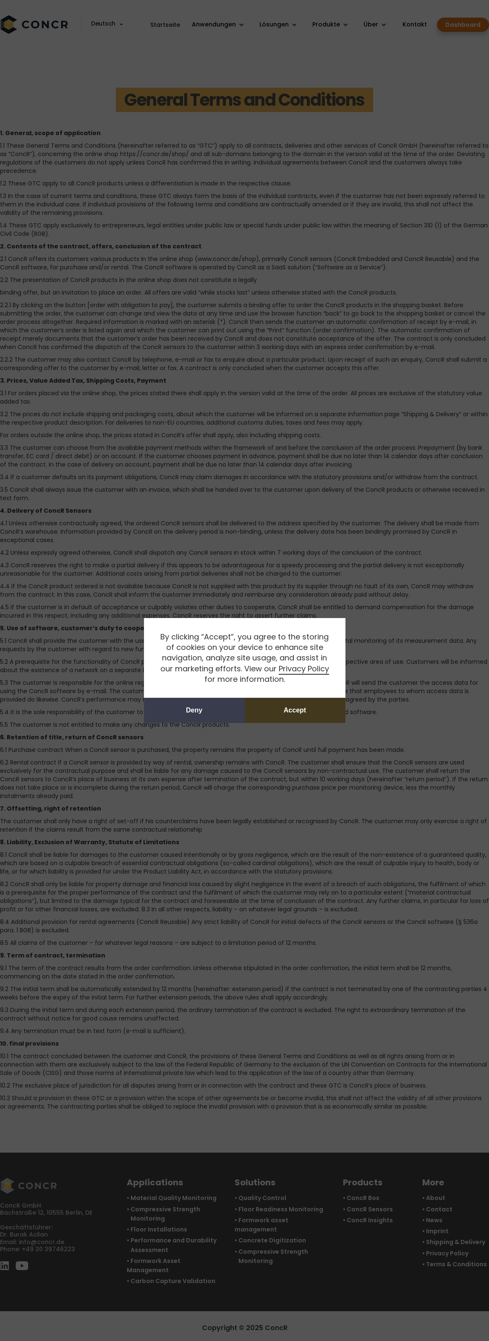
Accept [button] (295, 710)
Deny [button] (194, 710)
